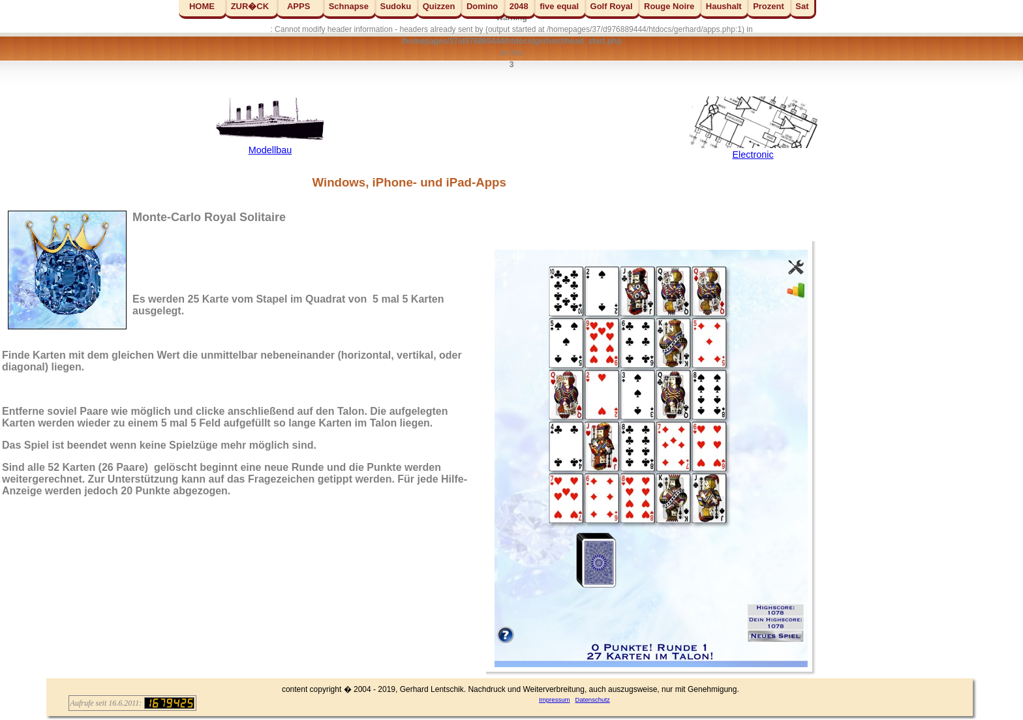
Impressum (554, 699)
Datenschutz (592, 699)
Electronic (752, 154)
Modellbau (270, 150)
